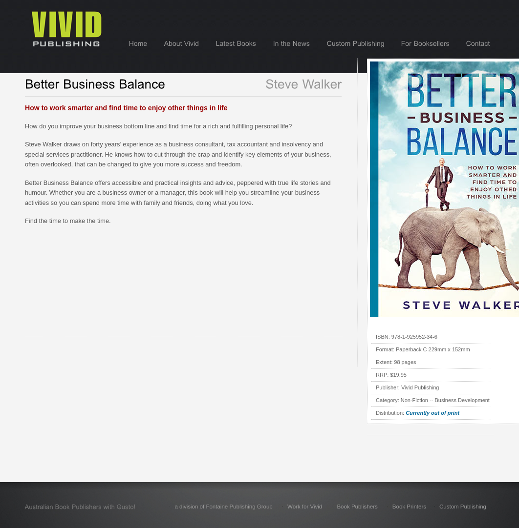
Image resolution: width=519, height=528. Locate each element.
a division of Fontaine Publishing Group (223, 506)
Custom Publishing (462, 506)
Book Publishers (357, 506)
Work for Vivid (304, 506)
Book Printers (409, 506)
